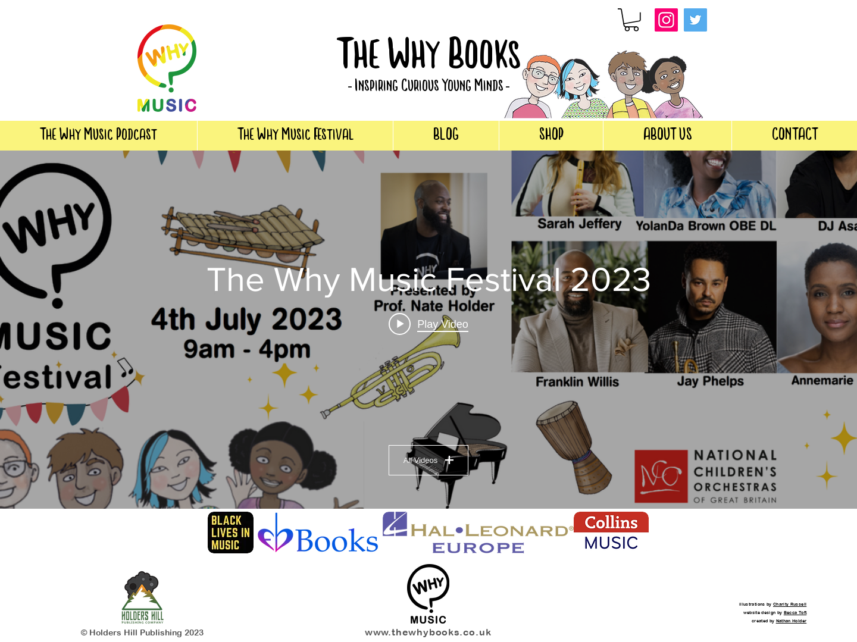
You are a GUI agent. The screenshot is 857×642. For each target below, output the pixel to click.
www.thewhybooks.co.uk (428, 632)
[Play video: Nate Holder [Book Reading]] (428, 324)
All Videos (429, 460)
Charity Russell (789, 604)
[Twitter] (695, 20)
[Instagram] (666, 20)
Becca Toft (795, 612)
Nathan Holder (791, 620)
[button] (631, 20)
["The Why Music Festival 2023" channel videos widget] (428, 330)
